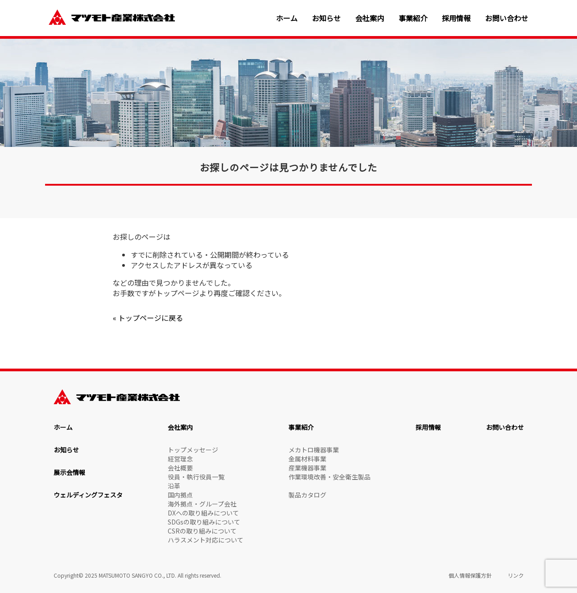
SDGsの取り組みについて (204, 521)
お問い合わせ (506, 18)
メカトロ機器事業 (313, 449)
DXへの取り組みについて (203, 512)
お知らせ (326, 18)
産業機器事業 (307, 467)
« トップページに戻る (148, 317)
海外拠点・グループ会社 (202, 503)
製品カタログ (307, 494)
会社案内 (369, 18)
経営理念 (180, 458)
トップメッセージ (193, 449)
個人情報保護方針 (470, 575)
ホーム (287, 18)
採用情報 (456, 18)
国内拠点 (180, 494)
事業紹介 (412, 18)
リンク (516, 575)
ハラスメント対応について (205, 539)
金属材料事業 (307, 458)
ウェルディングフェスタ (88, 494)
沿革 (174, 485)
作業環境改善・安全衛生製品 (329, 476)
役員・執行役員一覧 (196, 476)
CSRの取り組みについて (202, 530)
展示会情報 (69, 472)
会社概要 (180, 467)
